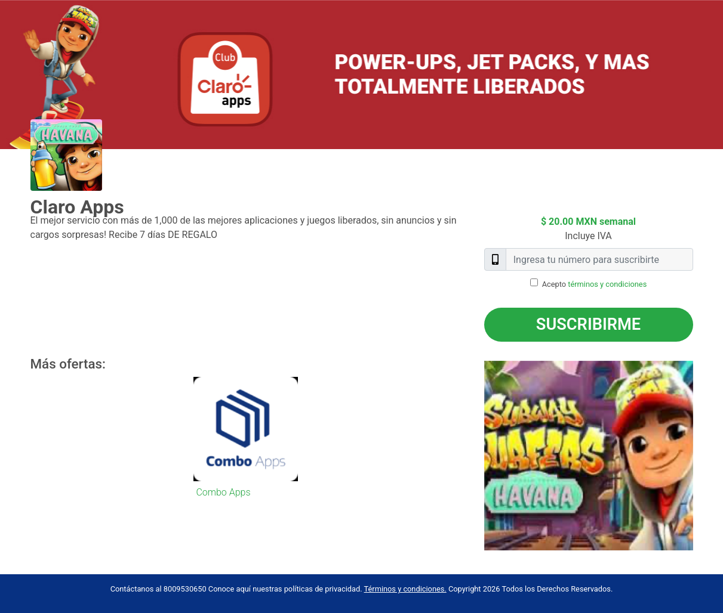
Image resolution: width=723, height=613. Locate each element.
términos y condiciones (607, 284)
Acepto (594, 284)
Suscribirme (588, 324)
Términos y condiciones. (405, 588)
